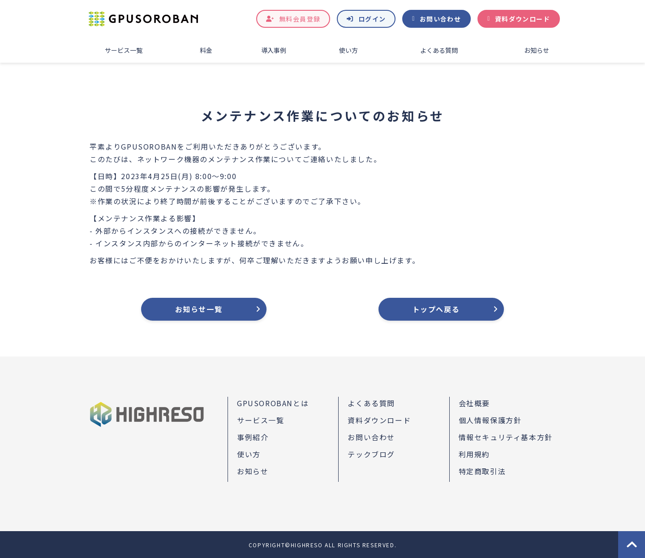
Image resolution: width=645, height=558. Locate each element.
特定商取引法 (482, 471)
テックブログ (371, 454)
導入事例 (273, 50)
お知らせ (536, 50)
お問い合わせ (440, 18)
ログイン (372, 18)
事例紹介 (252, 437)
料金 (206, 50)
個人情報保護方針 (490, 420)
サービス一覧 (123, 50)
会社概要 (474, 403)
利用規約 (474, 454)
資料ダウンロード (522, 18)
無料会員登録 (299, 18)
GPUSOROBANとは (273, 403)
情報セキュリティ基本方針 (506, 437)
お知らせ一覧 (199, 309)
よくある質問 (439, 50)
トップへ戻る (436, 309)
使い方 (348, 50)
